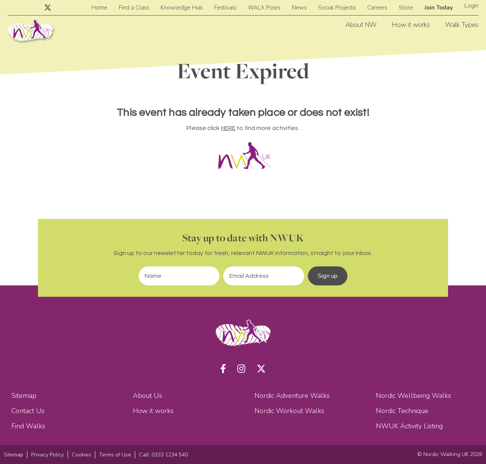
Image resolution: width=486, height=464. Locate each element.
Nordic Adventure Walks (292, 395)
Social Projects (337, 7)
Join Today (438, 7)
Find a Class (134, 7)
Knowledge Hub (182, 7)
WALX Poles (264, 7)
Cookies (81, 454)
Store (406, 7)
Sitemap (23, 395)
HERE (228, 128)
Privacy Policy (47, 454)
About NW (361, 25)
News (299, 7)
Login (471, 6)
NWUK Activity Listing (409, 426)
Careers (377, 7)
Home (99, 7)
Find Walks (28, 426)
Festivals (225, 7)
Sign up (328, 276)
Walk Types (461, 25)
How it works (411, 25)
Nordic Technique (402, 410)
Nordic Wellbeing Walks (413, 395)
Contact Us (27, 410)
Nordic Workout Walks (289, 410)
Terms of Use (115, 454)
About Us (147, 395)
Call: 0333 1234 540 (163, 454)
